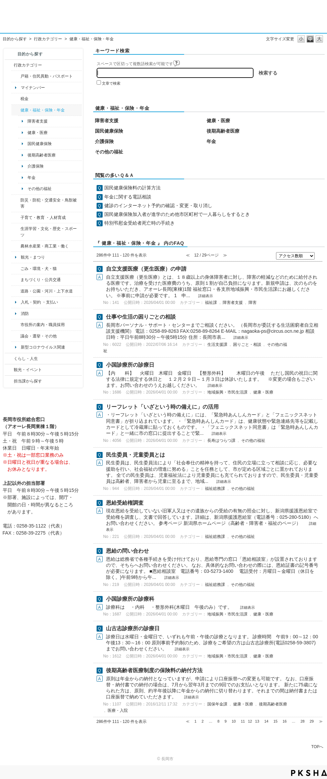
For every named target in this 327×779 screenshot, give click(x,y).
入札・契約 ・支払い (39, 302)
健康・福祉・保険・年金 (42, 110)
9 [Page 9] (225, 721)
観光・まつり (33, 257)
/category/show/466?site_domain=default (16, 336)
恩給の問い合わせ (127, 551)
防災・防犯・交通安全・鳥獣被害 (48, 203)
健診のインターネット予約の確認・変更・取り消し (158, 205)
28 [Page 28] (303, 721)
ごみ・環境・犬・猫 (38, 268)
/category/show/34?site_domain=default (16, 246)
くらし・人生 (26, 358)
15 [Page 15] (275, 721)
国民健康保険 (40, 143)
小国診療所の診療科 (130, 599)
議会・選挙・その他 (38, 336)
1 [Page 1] (196, 721)
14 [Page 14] (266, 721)
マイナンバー (33, 87)
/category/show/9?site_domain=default (9, 381)
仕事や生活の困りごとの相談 (141, 317)
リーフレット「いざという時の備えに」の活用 (162, 407)
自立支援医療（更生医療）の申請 (146, 269)
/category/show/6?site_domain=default (16, 280)
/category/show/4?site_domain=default (16, 110)
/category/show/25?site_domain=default (16, 203)
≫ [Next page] (321, 721)
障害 (253, 302)
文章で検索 (111, 83)
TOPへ (317, 746)
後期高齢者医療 (42, 155)
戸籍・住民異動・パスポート (46, 76)
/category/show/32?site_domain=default (16, 325)
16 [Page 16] (285, 721)
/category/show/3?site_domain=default (9, 65)
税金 (24, 98)
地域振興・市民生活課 (227, 392)
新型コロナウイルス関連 (43, 347)
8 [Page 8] (218, 721)
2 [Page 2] (203, 721)
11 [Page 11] (243, 721)
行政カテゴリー (48, 39)
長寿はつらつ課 (221, 440)
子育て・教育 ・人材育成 (43, 217)
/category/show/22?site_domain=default (16, 269)
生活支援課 (217, 344)
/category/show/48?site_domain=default (16, 218)
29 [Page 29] (312, 721)
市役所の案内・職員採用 (42, 324)
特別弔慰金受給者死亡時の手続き (139, 223)
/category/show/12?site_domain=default (9, 359)
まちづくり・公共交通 (40, 279)
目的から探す (15, 39)
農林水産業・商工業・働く (44, 246)
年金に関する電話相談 (127, 196)
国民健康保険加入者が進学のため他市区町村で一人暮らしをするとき (177, 214)
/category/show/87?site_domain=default (16, 291)
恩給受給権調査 (125, 503)
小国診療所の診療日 (130, 365)
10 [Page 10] (234, 721)
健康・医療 (38, 132)
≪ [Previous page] (187, 721)
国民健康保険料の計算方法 (132, 187)
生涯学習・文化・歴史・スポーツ (48, 231)
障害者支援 (38, 121)
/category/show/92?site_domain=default (16, 99)
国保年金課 (217, 704)
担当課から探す (28, 381)
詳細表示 (205, 296)
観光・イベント (28, 369)
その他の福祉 (40, 188)
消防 (25, 313)
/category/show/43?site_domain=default (16, 232)
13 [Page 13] (257, 721)
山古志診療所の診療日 (133, 628)
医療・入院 (118, 710)
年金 (32, 177)
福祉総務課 (215, 488)
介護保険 (36, 166)
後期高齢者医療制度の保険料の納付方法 (154, 670)
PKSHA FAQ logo (309, 773)
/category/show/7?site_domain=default (16, 76)
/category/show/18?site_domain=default (9, 370)
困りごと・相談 (247, 344)
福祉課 (211, 302)
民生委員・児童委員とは (135, 455)
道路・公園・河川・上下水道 (46, 291)
